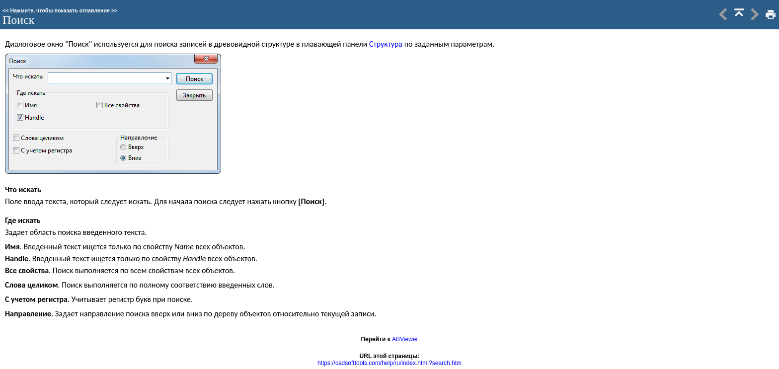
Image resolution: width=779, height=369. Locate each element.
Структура (385, 44)
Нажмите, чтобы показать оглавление (60, 10)
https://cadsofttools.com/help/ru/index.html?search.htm (389, 363)
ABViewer (405, 339)
